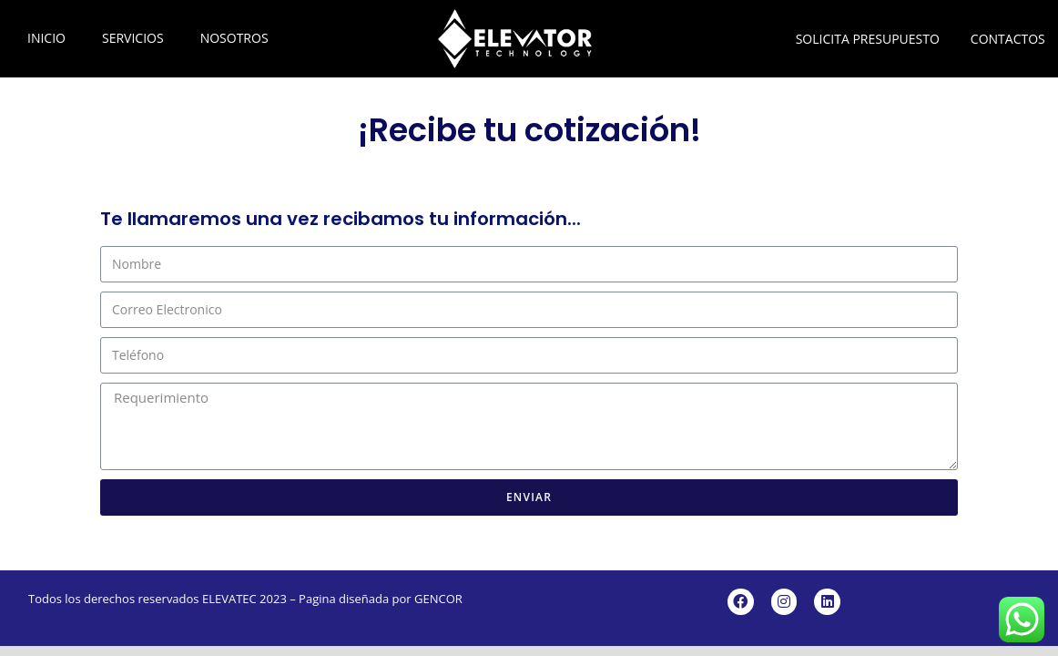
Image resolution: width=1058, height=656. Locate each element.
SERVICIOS (133, 37)
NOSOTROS (234, 37)
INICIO (46, 37)
